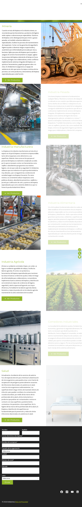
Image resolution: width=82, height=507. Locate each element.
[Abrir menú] (81, 4)
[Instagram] (67, 491)
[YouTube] (72, 491)
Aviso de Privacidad (21, 502)
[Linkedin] (77, 491)
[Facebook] (61, 491)
